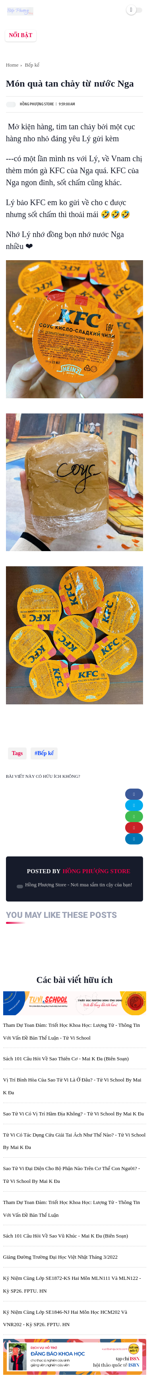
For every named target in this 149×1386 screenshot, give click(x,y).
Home (12, 65)
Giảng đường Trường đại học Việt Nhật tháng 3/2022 (60, 1257)
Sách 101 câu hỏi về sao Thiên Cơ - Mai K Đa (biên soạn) (66, 1059)
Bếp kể (32, 65)
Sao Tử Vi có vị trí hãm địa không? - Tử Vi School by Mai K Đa (73, 1114)
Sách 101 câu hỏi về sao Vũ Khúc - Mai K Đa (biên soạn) (65, 1236)
